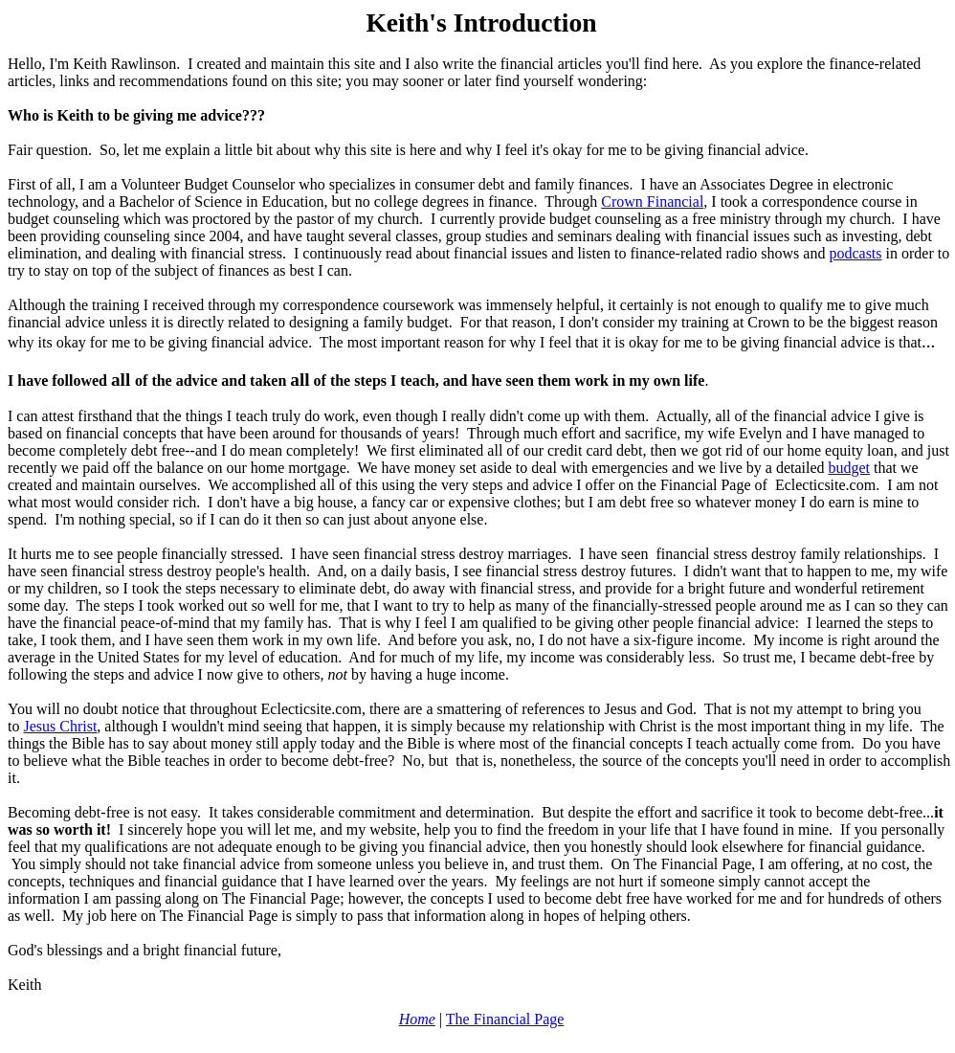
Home (417, 1019)
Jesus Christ (60, 726)
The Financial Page (505, 1019)
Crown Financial (652, 201)
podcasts (855, 253)
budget (850, 467)
